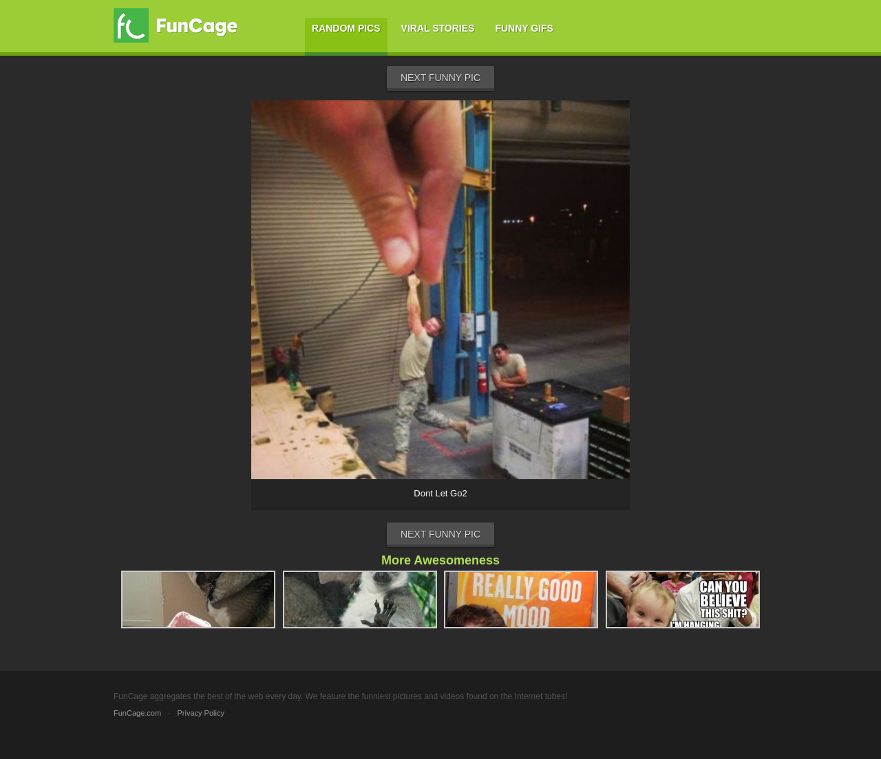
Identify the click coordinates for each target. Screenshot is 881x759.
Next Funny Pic (440, 77)
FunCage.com (137, 713)
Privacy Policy (200, 713)
